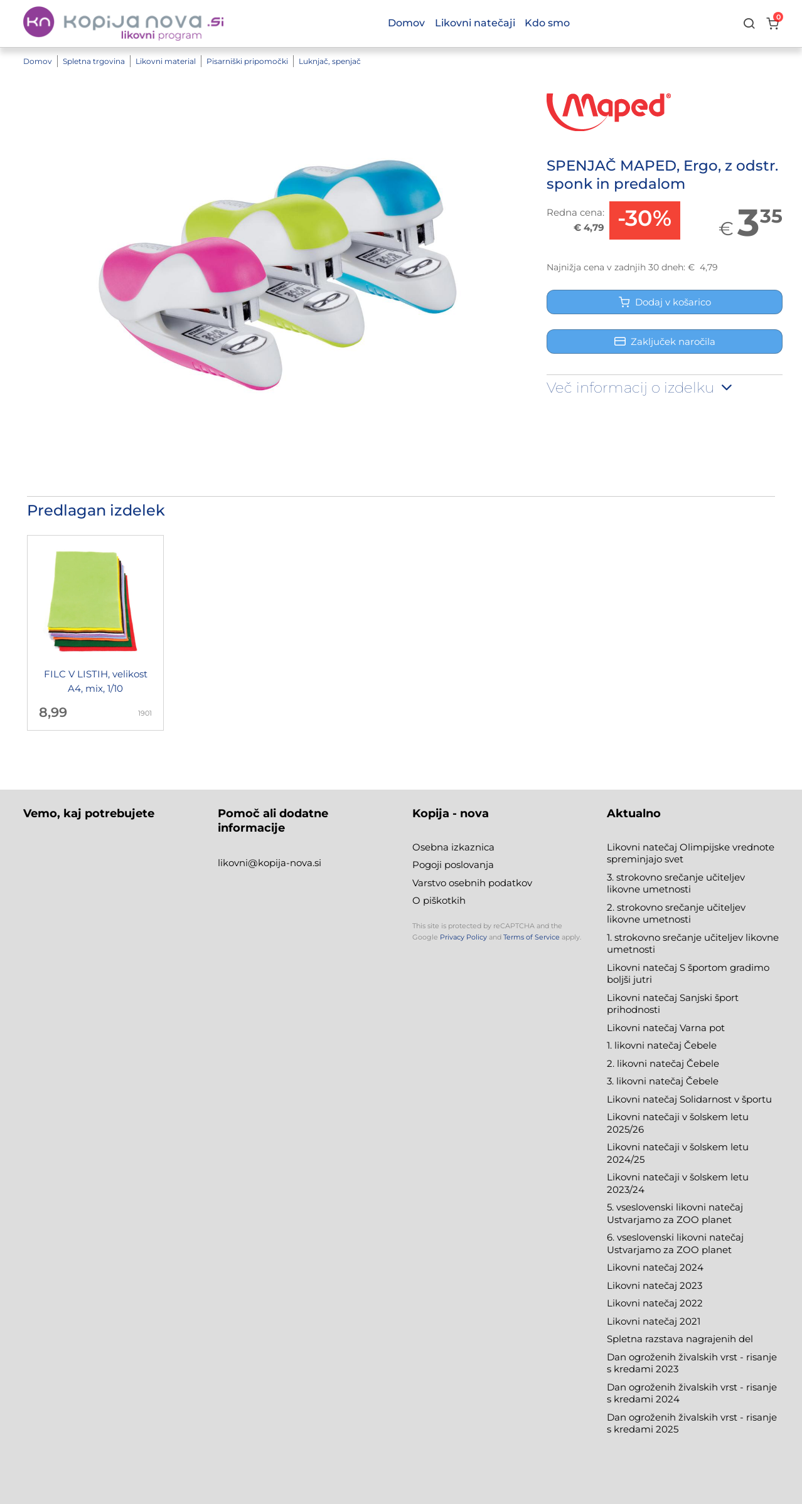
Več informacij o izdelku (641, 387)
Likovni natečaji (475, 23)
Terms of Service (531, 937)
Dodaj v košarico (665, 302)
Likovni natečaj (643, 1321)
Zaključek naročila (664, 341)
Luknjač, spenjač (330, 61)
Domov (37, 61)
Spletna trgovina (94, 61)
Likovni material (166, 61)
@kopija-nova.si (284, 863)
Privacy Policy (463, 937)
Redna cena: (575, 212)
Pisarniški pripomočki (247, 61)
